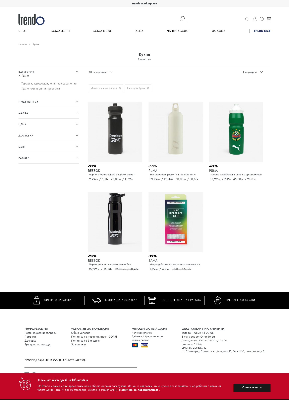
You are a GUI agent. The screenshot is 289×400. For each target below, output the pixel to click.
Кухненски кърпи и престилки (40, 89)
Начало (22, 44)
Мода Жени (60, 31)
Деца (139, 31)
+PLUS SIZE (262, 31)
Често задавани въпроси (40, 333)
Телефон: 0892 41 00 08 (198, 333)
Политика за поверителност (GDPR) (94, 337)
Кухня (36, 44)
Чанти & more (177, 31)
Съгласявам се (252, 387)
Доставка (30, 341)
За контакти (78, 344)
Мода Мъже (103, 31)
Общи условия (80, 333)
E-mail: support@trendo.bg (198, 337)
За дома (218, 31)
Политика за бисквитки (86, 341)
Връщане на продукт (37, 344)
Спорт (23, 31)
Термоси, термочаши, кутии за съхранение (48, 83)
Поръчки (30, 337)
